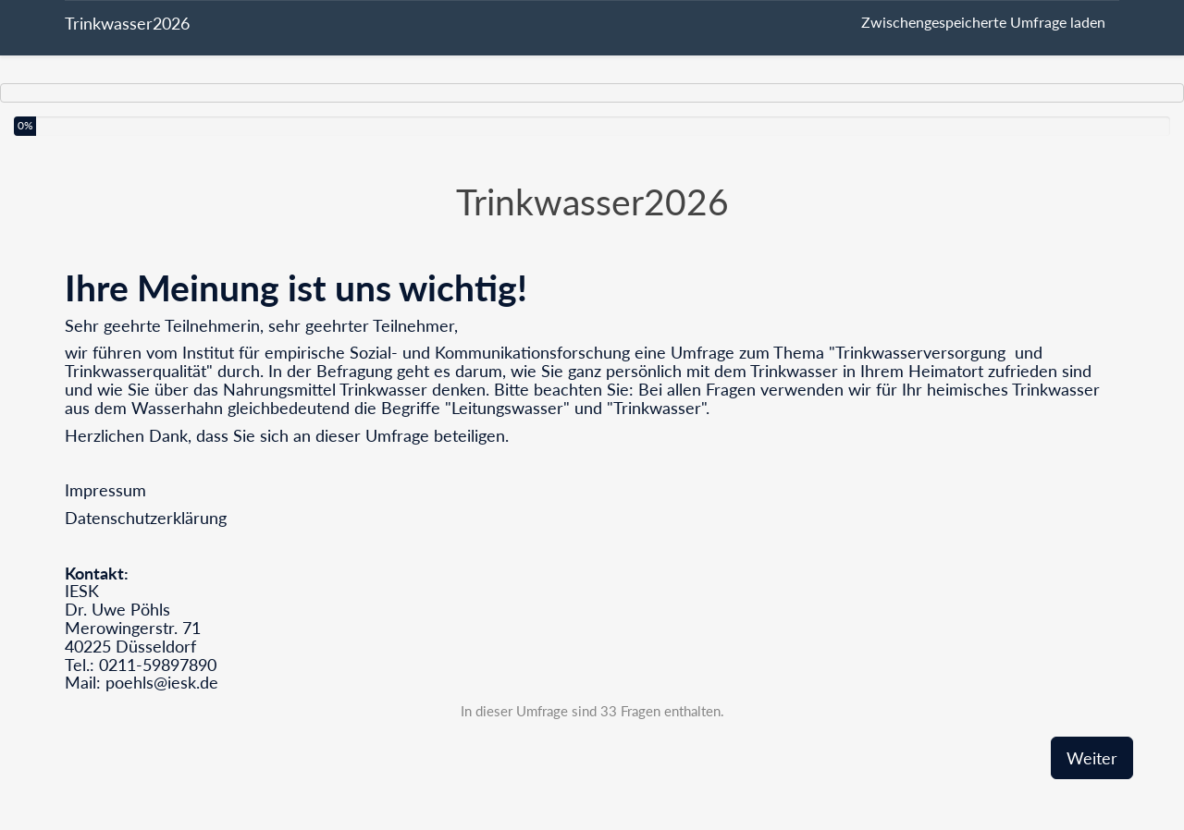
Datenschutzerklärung (146, 517)
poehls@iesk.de (161, 682)
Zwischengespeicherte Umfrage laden (983, 22)
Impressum (105, 490)
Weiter (1092, 758)
